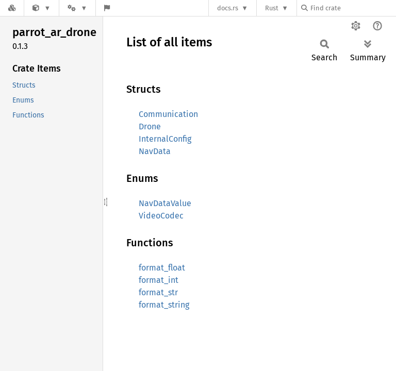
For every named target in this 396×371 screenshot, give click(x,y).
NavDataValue (165, 203)
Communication (168, 114)
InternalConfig (165, 139)
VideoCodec (161, 216)
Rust (271, 8)
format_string (164, 305)
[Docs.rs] (12, 8)
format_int (158, 280)
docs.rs (227, 8)
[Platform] (77, 8)
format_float (162, 268)
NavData (155, 151)
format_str (158, 292)
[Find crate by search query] (352, 8)
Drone (150, 126)
